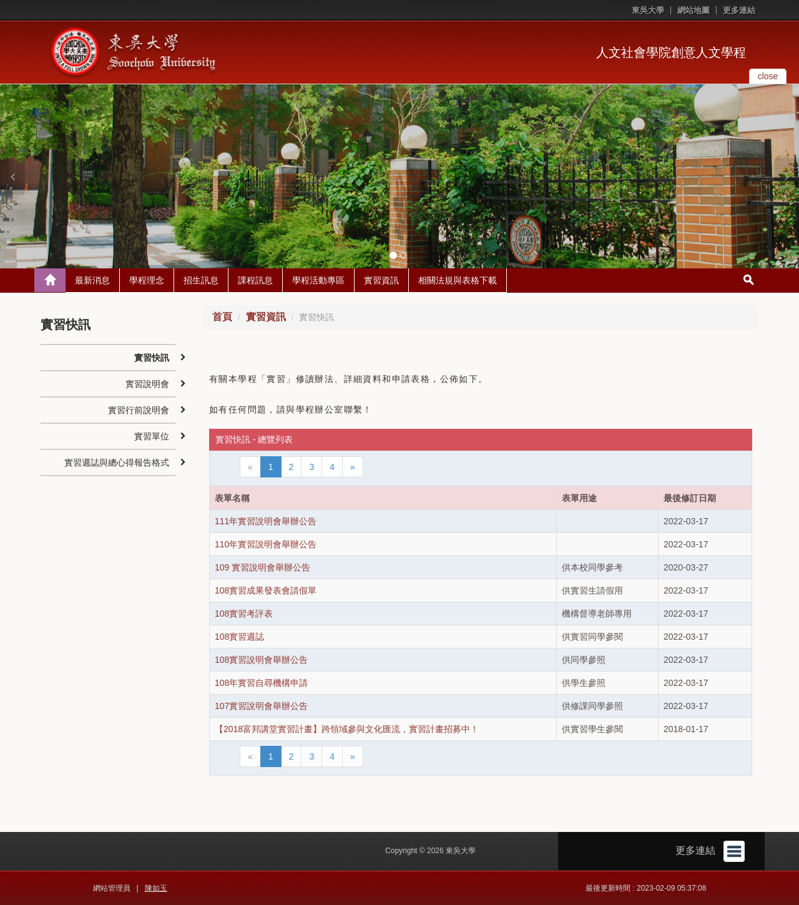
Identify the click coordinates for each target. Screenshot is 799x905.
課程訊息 (255, 280)
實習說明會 (147, 384)
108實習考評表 (244, 614)
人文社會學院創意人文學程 (671, 52)
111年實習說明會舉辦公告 (265, 521)
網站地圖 (693, 10)
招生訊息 (201, 280)
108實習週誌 (239, 637)
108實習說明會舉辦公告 (261, 660)
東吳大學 (648, 10)
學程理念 (146, 280)
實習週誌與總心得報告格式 (116, 462)
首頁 (222, 316)
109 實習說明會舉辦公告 (262, 567)
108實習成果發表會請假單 (265, 590)
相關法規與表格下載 (457, 280)
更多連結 (739, 10)
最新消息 (92, 280)
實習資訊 (381, 280)
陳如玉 (156, 888)
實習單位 (151, 436)
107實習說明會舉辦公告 (261, 706)
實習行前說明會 (138, 410)
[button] (12, 176)
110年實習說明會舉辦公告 (265, 544)
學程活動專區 (318, 280)
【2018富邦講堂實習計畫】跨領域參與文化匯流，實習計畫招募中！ (347, 729)
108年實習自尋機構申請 (261, 683)
